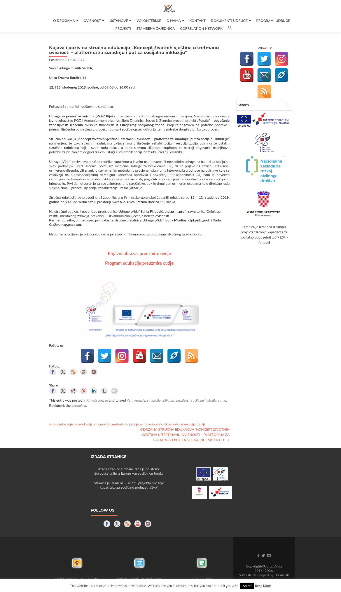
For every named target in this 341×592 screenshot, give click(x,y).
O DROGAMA (64, 20)
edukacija (154, 400)
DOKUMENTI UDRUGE (229, 20)
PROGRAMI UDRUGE (273, 20)
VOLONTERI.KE (148, 20)
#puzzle (139, 400)
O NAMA (173, 20)
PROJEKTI (123, 28)
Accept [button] (247, 586)
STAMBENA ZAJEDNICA (155, 28)
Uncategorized (97, 400)
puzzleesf (183, 400)
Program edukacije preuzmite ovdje (139, 263)
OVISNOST (92, 20)
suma (222, 400)
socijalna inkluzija (204, 400)
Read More (263, 586)
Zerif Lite (245, 575)
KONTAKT (197, 20)
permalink (79, 405)
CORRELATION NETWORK (201, 28)
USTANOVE (119, 20)
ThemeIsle (282, 575)
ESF (165, 400)
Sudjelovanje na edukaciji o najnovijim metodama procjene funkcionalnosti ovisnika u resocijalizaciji (127, 424)
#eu (129, 400)
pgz (172, 400)
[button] (230, 28)
